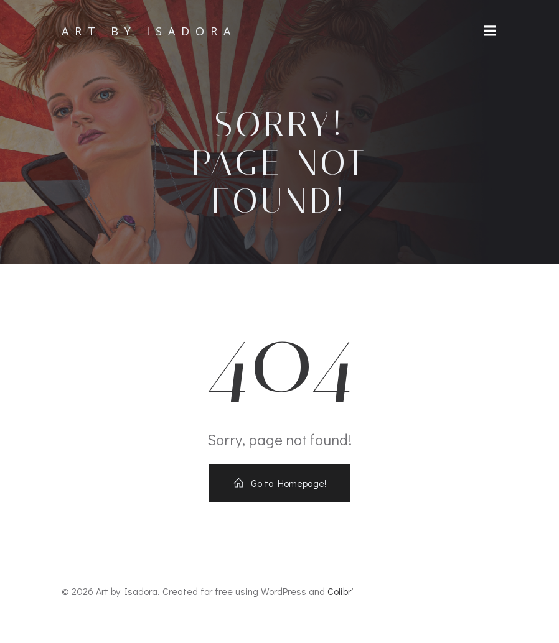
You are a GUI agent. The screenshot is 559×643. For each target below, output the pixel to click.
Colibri (340, 591)
